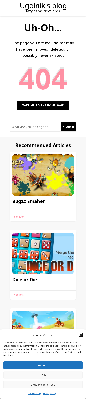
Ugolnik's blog (43, 5)
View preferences (43, 384)
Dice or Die (24, 279)
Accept (43, 365)
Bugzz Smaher (28, 201)
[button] (81, 335)
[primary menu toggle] (4, 8)
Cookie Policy (34, 393)
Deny (43, 375)
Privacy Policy (49, 393)
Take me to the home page (43, 105)
